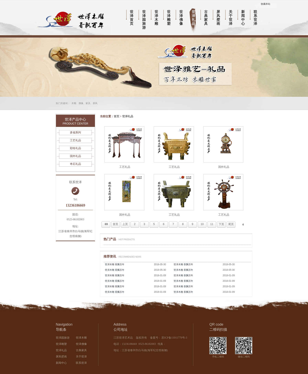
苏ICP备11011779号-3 (174, 337)
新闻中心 (243, 18)
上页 (125, 224)
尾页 (231, 224)
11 (211, 224)
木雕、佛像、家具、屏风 (84, 103)
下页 (221, 224)
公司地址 (121, 330)
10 (202, 224)
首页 (116, 116)
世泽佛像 (181, 18)
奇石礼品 (75, 164)
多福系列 (75, 132)
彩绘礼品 (75, 148)
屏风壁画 (218, 18)
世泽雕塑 (168, 18)
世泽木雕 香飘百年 (114, 264)
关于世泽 (230, 18)
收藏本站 (265, 4)
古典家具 (206, 18)
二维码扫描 (218, 330)
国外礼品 (223, 166)
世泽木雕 (156, 18)
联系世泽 (255, 18)
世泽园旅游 (144, 20)
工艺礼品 (124, 166)
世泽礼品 (193, 18)
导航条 (61, 330)
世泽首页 (131, 18)
